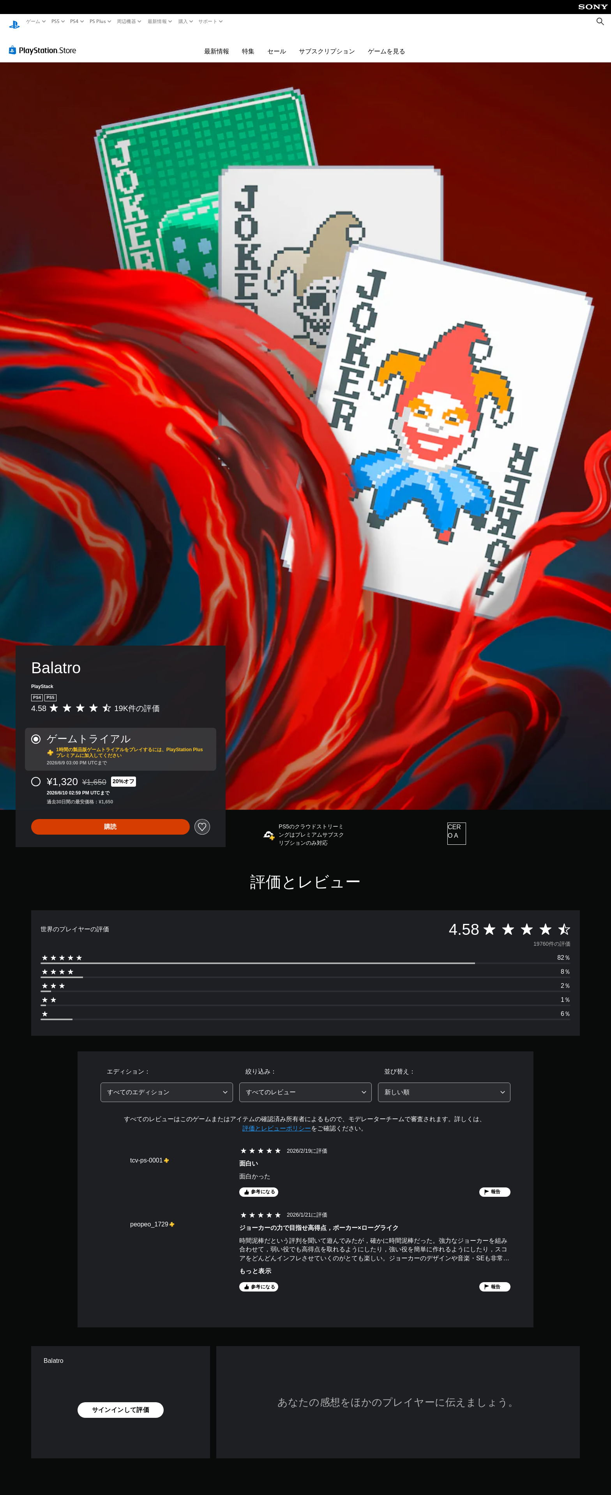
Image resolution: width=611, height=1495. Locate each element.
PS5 (55, 21)
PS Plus (97, 21)
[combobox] (167, 1085)
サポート (207, 21)
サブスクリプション (327, 44)
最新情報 (157, 21)
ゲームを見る (386, 44)
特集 (248, 44)
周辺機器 (126, 21)
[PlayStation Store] (44, 42)
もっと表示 (255, 1263)
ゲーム (33, 21)
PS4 (74, 21)
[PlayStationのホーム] (14, 21)
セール (276, 44)
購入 (183, 21)
